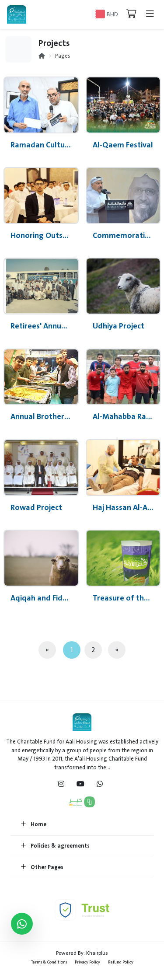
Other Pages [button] (42, 867)
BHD (112, 14)
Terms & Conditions (49, 962)
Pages (62, 56)
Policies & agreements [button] (55, 846)
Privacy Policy (87, 962)
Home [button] (33, 824)
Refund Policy (120, 962)
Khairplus (97, 953)
